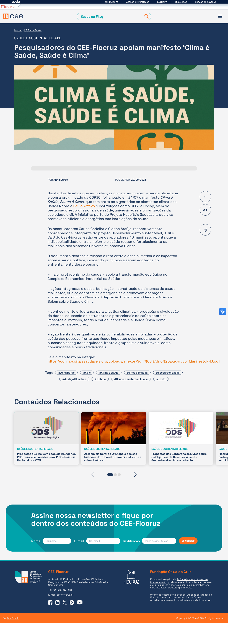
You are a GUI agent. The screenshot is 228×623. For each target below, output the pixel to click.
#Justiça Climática (74, 379)
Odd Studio (13, 618)
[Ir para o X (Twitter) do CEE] (65, 602)
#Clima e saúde (108, 372)
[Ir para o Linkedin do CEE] (57, 602)
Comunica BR (111, 2)
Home (18, 30)
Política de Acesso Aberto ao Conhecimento (179, 580)
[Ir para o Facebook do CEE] (50, 602)
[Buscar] (145, 16)
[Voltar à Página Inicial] (13, 16)
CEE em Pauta (33, 30)
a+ (205, 210)
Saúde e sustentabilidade (37, 38)
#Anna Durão (66, 372)
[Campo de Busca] (110, 16)
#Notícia (100, 379)
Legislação (181, 2)
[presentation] (92, 474)
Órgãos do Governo (205, 2)
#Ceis (87, 372)
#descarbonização (168, 372)
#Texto (160, 379)
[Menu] (220, 16)
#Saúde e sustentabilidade (131, 379)
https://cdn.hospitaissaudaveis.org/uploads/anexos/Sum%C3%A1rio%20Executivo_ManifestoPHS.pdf (134, 361)
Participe (162, 2)
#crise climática (137, 372)
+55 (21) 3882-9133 (62, 589)
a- (205, 196)
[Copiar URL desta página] (205, 230)
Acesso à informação (137, 2)
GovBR (16, 2)
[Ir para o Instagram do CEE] (72, 602)
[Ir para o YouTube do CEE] (79, 602)
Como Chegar (55, 584)
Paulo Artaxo (84, 206)
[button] (110, 474)
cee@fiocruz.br (65, 594)
